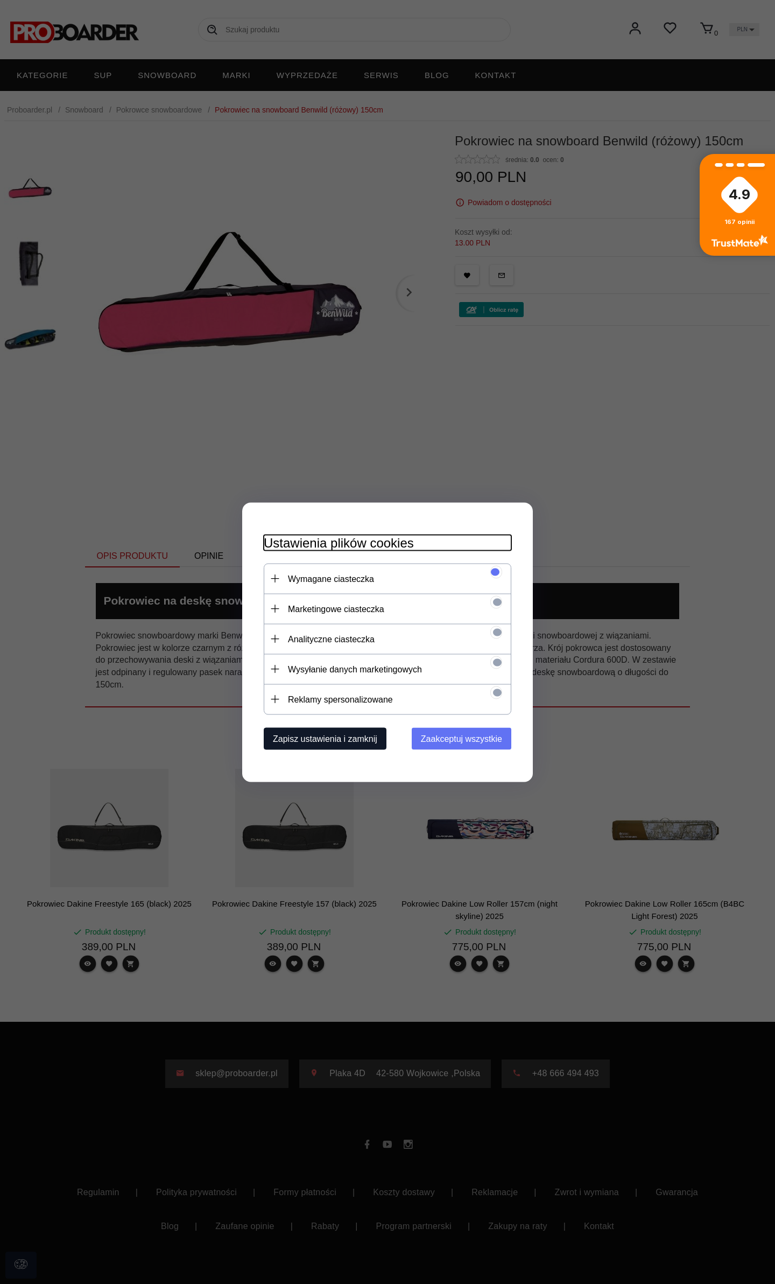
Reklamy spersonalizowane (340, 699)
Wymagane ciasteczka (331, 578)
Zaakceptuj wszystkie (461, 738)
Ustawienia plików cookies (339, 542)
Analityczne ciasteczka (331, 638)
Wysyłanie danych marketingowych (355, 668)
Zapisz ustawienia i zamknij (325, 738)
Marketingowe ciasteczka (336, 608)
